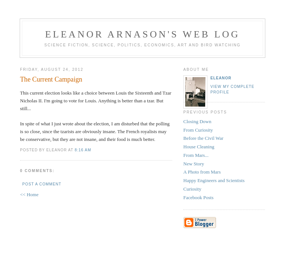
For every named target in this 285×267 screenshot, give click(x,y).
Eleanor (221, 78)
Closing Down (197, 121)
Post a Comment (41, 184)
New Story (193, 164)
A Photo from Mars (202, 172)
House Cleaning (198, 146)
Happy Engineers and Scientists (214, 180)
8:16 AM (83, 150)
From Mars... (196, 155)
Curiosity (192, 189)
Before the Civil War (203, 138)
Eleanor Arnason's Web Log (142, 34)
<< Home (29, 194)
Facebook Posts (198, 197)
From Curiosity (198, 130)
